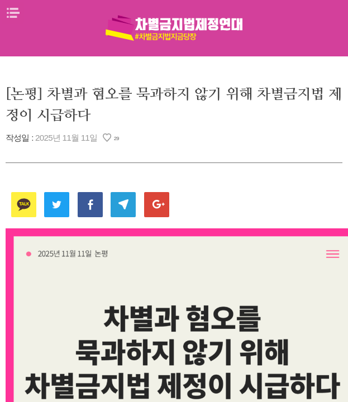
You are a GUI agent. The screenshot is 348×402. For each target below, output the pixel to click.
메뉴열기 (13, 13)
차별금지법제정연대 (174, 28)
